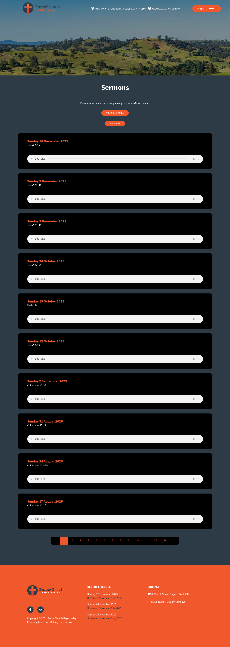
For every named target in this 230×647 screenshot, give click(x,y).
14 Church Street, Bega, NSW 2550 (168, 594)
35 (155, 540)
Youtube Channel (115, 112)
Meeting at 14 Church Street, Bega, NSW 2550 (120, 8)
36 (165, 540)
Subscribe (115, 123)
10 (137, 540)
